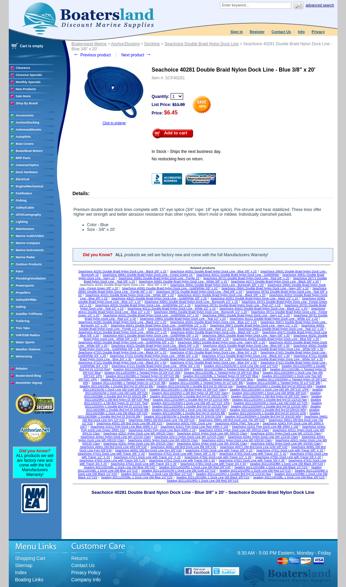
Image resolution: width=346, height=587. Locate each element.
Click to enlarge (114, 123)
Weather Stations (28, 349)
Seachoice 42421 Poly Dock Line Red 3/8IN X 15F (194, 426)
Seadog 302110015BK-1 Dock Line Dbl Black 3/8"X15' (213, 477)
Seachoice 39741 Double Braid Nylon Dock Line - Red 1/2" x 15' (237, 305)
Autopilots (23, 136)
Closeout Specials (29, 75)
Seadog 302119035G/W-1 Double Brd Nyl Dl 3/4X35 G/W (182, 416)
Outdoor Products (29, 264)
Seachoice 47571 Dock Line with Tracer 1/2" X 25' (147, 457)
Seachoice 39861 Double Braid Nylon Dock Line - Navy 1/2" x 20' (246, 315)
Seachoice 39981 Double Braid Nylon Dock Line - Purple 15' (159, 278)
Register (257, 32)
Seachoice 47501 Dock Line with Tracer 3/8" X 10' (219, 450)
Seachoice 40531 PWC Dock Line (189, 423)
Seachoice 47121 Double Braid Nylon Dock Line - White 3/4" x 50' (156, 366)
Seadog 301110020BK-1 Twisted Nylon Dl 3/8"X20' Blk (142, 376)
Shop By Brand (27, 103)
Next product (136, 55)
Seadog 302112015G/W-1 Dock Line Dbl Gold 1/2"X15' (179, 470)
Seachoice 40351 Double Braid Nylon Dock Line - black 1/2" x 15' (255, 298)
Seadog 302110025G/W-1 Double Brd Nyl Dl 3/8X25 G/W (188, 396)
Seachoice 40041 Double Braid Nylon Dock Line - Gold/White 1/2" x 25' (158, 325)
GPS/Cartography (28, 214)
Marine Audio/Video (30, 236)
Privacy (318, 32)
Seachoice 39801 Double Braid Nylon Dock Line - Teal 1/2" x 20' (183, 318)
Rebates (22, 368)
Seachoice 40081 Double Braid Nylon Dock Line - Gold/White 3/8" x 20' (170, 288)
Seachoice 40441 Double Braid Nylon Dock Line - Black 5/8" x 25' (185, 339)
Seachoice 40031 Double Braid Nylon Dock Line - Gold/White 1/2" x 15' (143, 305)
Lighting (22, 221)
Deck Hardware (27, 172)
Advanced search (320, 5)
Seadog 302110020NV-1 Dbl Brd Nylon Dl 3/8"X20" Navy (189, 393)
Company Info (86, 579)
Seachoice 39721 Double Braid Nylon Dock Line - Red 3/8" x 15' (246, 278)
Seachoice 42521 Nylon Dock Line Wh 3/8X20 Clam (138, 433)
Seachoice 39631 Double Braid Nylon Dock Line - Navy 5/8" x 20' (246, 335)
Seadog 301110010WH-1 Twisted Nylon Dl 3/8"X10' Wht (142, 372)
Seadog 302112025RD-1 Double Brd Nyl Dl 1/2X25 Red (189, 406)
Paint (19, 271)
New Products (26, 89)
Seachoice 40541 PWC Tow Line (237, 423)
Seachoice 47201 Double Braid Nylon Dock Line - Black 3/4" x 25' (122, 352)
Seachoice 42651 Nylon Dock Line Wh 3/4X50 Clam (285, 443)
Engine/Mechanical (29, 186)
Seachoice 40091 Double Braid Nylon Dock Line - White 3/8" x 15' (183, 281)
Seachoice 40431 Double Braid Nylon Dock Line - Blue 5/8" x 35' (246, 345)
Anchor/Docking (28, 122)
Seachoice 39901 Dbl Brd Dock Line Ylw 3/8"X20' (231, 420)
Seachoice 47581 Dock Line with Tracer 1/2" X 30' (218, 457)
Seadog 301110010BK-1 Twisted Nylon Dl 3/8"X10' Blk (230, 369)
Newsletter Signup (29, 382)
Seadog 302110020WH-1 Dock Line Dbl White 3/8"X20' (269, 393)
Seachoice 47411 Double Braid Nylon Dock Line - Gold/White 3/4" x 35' (183, 359)
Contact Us (281, 32)
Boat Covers (25, 143)
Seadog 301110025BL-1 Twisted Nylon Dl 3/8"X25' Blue (215, 379)
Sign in (236, 32)
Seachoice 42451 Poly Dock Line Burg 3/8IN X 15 (162, 430)
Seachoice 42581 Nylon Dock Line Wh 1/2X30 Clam (263, 436)
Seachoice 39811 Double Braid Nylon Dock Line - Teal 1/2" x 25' (281, 328)
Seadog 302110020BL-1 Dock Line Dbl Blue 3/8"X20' (120, 467)
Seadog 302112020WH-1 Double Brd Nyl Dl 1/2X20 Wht (151, 369)
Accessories (25, 115)
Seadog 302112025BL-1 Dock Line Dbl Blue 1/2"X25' (137, 477)
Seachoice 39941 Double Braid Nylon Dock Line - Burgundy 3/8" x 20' (217, 285)
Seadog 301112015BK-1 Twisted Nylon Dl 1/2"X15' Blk (129, 382)
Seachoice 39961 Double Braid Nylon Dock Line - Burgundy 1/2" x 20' (201, 312)
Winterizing (24, 356)
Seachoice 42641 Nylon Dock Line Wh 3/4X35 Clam (212, 443)
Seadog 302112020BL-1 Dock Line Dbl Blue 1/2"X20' (157, 474)
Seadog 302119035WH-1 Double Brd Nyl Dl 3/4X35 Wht (263, 416)
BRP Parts (23, 158)
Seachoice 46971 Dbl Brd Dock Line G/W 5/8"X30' (254, 447)
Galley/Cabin (25, 207)
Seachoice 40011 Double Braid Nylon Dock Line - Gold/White (237, 274)
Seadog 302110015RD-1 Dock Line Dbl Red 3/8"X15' (203, 480)
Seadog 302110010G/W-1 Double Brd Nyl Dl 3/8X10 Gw (194, 386)
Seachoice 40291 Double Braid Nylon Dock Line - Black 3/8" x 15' (122, 271)
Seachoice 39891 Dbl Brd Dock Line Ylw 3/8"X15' (161, 420)
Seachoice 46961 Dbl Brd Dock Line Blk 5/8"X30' (183, 447)
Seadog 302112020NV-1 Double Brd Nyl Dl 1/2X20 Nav (233, 474)
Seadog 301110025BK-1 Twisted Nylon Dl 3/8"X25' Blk (137, 379)
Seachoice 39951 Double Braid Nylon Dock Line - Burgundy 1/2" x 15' (191, 301)
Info (301, 32)
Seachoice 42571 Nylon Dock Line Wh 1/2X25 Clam (189, 436)
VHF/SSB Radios (28, 335)
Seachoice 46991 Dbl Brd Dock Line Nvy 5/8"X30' (148, 450)
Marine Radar (25, 257)
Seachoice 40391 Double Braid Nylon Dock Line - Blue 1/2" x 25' (213, 322)
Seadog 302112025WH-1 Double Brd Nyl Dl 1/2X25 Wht (269, 406)
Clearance (23, 68)
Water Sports (25, 342)
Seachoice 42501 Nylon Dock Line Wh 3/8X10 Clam (234, 430)
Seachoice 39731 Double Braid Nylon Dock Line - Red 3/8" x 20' (199, 291)
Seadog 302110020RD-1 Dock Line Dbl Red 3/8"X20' (195, 467)
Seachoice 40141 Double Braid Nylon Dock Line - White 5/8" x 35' (279, 349)
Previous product (92, 55)
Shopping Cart (30, 558)
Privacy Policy (86, 572)
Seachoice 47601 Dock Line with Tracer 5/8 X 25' (112, 460)
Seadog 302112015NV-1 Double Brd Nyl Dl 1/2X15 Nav (269, 399)
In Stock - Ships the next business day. (186, 151)
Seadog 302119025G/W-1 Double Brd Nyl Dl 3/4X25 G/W (267, 413)
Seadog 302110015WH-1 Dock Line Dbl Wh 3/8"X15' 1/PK (269, 389)
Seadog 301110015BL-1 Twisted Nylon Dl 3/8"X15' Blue (221, 372)
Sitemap (23, 565)
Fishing (21, 200)
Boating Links (29, 579)
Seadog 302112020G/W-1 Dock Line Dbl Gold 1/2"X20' (241, 366)
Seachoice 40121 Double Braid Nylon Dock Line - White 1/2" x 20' (273, 318)
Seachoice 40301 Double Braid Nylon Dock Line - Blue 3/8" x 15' (213, 271)
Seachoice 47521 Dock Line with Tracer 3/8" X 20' (111, 453)
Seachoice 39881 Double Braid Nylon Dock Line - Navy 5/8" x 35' (188, 349)
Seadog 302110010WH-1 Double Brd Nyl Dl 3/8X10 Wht (274, 386)
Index (21, 572)
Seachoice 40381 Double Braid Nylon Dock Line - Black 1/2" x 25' (122, 322)
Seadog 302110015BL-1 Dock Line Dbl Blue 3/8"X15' (289, 477)
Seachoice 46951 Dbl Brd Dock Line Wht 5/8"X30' (113, 447)
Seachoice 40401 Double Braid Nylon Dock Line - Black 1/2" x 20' (263, 308)
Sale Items (23, 96)
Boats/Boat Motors (29, 151)
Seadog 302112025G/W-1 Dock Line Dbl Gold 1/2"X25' (270, 403)
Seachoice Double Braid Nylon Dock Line (202, 44)
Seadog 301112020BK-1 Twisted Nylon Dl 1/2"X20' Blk (206, 382)
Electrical (22, 179)
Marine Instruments (30, 250)
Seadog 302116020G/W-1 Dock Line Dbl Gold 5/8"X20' (189, 409)
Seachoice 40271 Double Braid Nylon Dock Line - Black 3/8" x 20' (275, 281)
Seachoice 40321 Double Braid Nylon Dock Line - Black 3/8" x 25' (221, 295)
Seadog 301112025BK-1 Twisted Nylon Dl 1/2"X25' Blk (283, 382)
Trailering (23, 321)
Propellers (23, 292)
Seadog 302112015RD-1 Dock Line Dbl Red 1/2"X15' (255, 470)
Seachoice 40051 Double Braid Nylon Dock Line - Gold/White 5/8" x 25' (126, 342)
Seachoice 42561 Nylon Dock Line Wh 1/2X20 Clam (115, 436)
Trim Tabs (23, 328)
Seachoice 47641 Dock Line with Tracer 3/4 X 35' (143, 463)
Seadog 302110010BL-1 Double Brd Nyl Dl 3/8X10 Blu (116, 386)
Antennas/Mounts (29, 129)
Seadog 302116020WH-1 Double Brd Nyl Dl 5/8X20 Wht (268, 409)
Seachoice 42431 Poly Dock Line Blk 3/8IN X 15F (265, 426)
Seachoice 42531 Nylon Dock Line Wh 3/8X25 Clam (212, 433)
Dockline (152, 44)
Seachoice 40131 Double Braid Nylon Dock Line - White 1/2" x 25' (122, 332)
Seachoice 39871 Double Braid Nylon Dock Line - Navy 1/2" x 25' (254, 325)
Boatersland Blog (28, 375)
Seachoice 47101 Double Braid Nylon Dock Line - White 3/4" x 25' (154, 355)
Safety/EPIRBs (26, 299)
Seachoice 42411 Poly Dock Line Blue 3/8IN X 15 (123, 426)
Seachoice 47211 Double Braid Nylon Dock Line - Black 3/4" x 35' (246, 355)
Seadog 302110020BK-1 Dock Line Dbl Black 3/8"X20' (287, 463)
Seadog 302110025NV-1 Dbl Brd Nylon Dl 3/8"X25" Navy (269, 396)
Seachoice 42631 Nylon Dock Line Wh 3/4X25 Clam (138, 443)
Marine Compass (28, 243)
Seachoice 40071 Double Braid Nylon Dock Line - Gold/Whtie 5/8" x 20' (151, 335)
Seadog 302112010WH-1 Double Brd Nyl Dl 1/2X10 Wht (191, 399)
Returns (79, 558)
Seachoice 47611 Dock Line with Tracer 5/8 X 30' (182, 460)
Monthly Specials (28, 82)
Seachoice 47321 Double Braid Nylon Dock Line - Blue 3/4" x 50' (213, 362)
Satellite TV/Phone (29, 314)
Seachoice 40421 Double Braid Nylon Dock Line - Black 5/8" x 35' (155, 345)
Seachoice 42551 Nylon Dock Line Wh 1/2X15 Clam (285, 433)
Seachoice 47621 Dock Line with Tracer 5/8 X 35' (252, 460)
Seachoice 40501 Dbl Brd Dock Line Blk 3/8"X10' (130, 423)
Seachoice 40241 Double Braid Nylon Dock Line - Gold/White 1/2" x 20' (151, 315)
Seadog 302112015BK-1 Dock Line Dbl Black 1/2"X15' (271, 467)
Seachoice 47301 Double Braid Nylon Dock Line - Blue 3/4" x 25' (213, 352)
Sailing (21, 307)
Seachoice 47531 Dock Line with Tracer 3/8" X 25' (182, 453)
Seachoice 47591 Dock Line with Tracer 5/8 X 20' (288, 457)
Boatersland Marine (89, 44)
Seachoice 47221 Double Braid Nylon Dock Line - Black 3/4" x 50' (122, 362)
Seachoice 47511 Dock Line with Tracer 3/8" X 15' (290, 450)
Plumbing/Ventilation (31, 278)
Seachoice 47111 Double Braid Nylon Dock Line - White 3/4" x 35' (278, 359)
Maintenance (25, 229)
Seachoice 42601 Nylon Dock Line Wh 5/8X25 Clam (163, 440)
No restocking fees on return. (178, 159)
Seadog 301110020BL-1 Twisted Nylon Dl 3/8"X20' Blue (220, 376)
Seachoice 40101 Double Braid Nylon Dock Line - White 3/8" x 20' (129, 295)
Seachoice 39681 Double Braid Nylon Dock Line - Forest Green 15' (147, 274)
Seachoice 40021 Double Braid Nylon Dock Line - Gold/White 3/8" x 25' (159, 298)
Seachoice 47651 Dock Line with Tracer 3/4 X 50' (213, 463)
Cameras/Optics (27, 165)
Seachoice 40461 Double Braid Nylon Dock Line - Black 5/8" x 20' (214, 332)
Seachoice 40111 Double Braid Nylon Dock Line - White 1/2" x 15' (171, 308)
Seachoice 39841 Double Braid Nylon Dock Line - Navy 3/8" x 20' (265, 288)
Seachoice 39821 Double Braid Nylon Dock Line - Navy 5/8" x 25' (222, 342)
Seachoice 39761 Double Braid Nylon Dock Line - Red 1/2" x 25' (191, 328)
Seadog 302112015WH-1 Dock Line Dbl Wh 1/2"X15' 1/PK (190, 403)
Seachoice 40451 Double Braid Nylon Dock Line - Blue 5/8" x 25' (276, 339)
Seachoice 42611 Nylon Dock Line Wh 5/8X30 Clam (236, 440)
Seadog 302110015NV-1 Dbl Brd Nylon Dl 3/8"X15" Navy (187, 389)
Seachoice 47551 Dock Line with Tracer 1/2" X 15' (253, 453)
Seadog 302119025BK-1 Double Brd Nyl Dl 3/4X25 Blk (188, 413)
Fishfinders (24, 193)
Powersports (25, 285)
